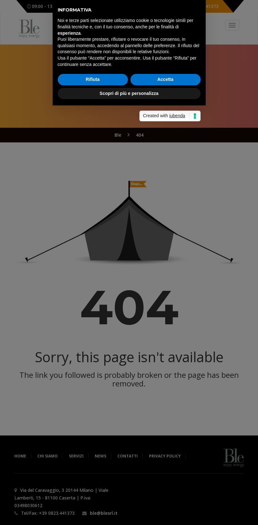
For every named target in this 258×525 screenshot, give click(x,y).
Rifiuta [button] (93, 288)
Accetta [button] (165, 288)
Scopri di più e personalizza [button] (129, 303)
